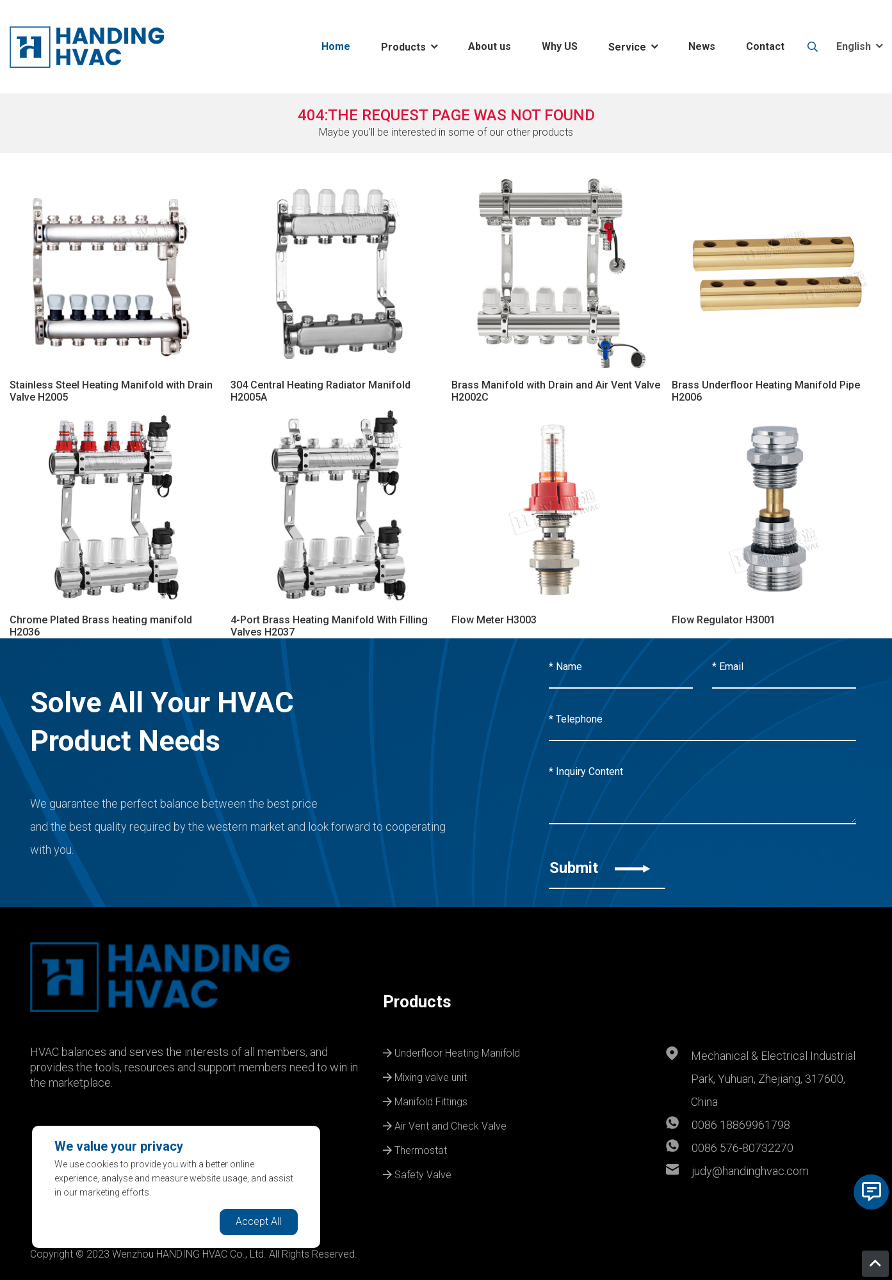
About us (489, 46)
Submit (600, 868)
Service (627, 47)
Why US (560, 46)
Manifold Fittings (425, 1100)
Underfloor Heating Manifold (451, 1051)
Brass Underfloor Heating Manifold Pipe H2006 (766, 391)
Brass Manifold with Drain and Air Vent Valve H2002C (555, 391)
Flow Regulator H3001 (723, 620)
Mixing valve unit (425, 1075)
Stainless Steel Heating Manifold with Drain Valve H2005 (111, 391)
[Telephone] (702, 720)
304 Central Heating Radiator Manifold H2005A (320, 391)
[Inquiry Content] (702, 787)
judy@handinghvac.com (750, 1171)
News (701, 46)
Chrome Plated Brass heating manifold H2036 (101, 626)
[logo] (87, 47)
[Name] (621, 667)
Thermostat (415, 1148)
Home (335, 46)
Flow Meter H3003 (494, 620)
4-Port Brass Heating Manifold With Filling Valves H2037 (329, 626)
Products (403, 47)
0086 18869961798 (741, 1125)
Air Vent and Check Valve (445, 1124)
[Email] (784, 667)
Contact (765, 46)
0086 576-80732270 (742, 1148)
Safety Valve (417, 1173)
